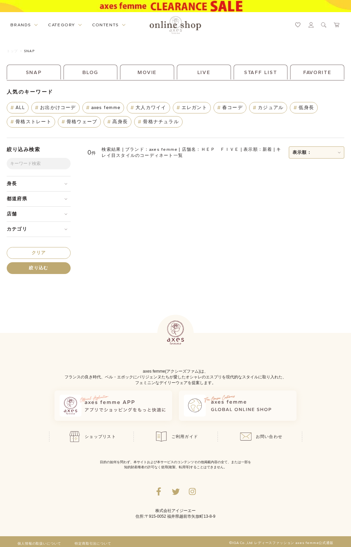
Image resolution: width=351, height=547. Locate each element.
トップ (12, 51)
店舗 (12, 214)
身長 (12, 183)
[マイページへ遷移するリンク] (311, 25)
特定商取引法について (93, 543)
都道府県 (17, 199)
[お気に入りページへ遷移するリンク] (298, 25)
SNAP (29, 51)
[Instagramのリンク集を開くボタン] (192, 491)
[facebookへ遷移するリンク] (158, 491)
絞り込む (38, 267)
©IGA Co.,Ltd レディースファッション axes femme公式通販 (281, 543)
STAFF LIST (260, 72)
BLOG (90, 72)
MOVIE (147, 72)
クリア (39, 252)
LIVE (204, 72)
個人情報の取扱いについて (39, 543)
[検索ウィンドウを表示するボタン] (323, 25)
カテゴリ (17, 229)
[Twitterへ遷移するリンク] (175, 491)
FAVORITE (317, 72)
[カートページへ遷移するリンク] (337, 25)
